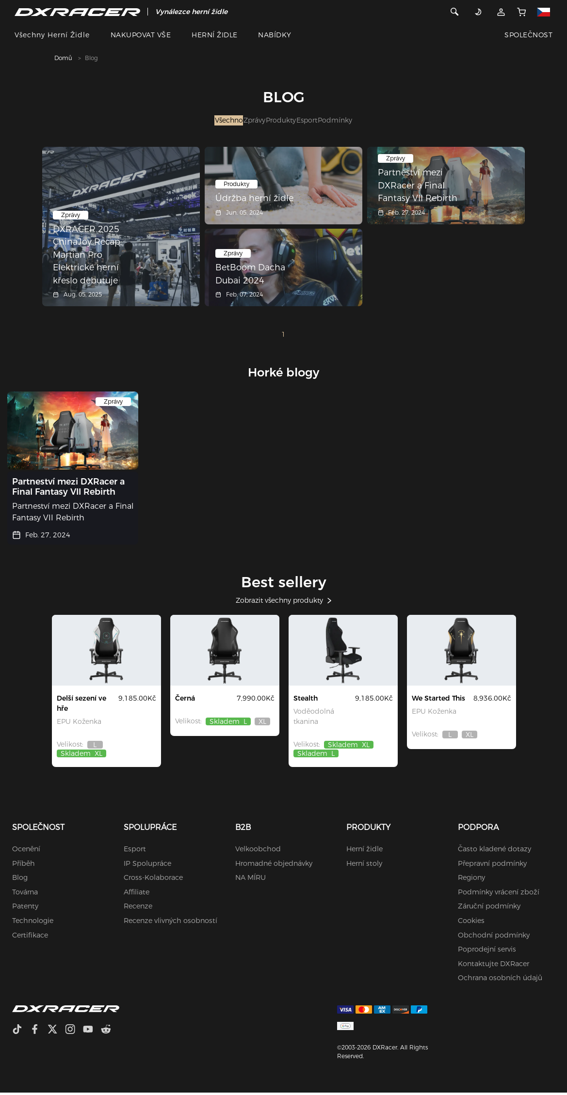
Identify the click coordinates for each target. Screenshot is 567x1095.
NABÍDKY (274, 35)
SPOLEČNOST (528, 35)
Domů (63, 58)
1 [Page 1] (283, 336)
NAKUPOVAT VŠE (141, 35)
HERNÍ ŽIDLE (214, 35)
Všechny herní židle (52, 35)
